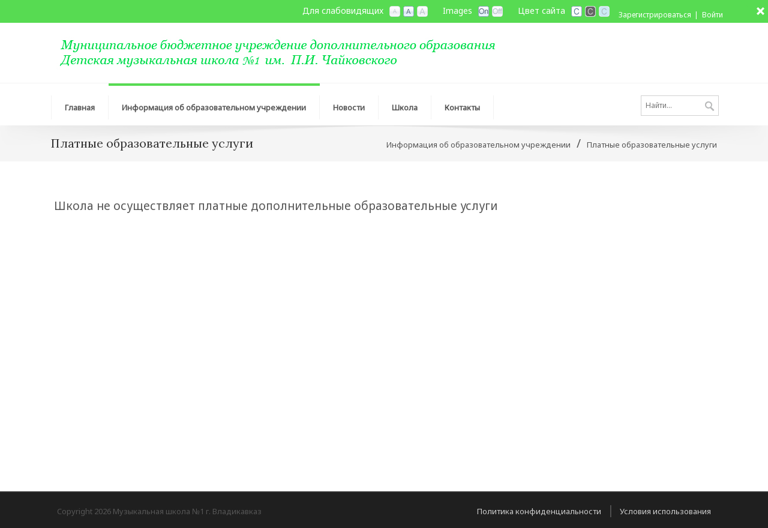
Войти (712, 15)
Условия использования (665, 511)
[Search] (680, 105)
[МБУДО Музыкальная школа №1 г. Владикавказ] (291, 51)
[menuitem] (80, 104)
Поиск (709, 106)
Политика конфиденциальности (539, 511)
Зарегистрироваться (655, 15)
